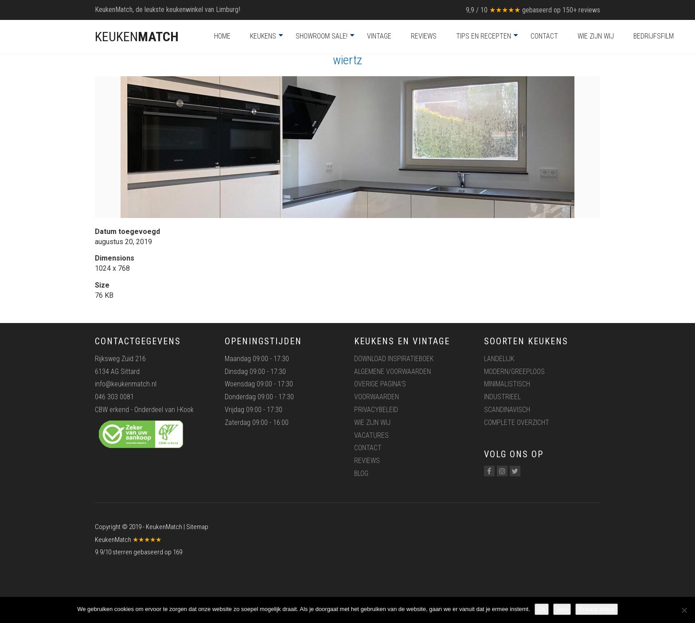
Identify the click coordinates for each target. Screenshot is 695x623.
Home (222, 36)
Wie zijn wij (596, 36)
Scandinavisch (507, 409)
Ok (542, 609)
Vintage (379, 36)
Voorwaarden (376, 397)
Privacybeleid (376, 409)
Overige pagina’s (380, 384)
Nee (562, 609)
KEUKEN (137, 36)
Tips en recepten (483, 36)
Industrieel (502, 397)
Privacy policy (596, 609)
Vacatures (371, 435)
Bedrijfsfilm (653, 36)
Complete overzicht (516, 422)
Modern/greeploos (514, 371)
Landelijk (499, 358)
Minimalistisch (507, 384)
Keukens (263, 36)
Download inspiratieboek (393, 358)
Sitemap (197, 527)
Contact (544, 36)
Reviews (424, 36)
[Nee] (683, 610)
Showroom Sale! (322, 36)
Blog (361, 473)
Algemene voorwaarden (392, 371)
